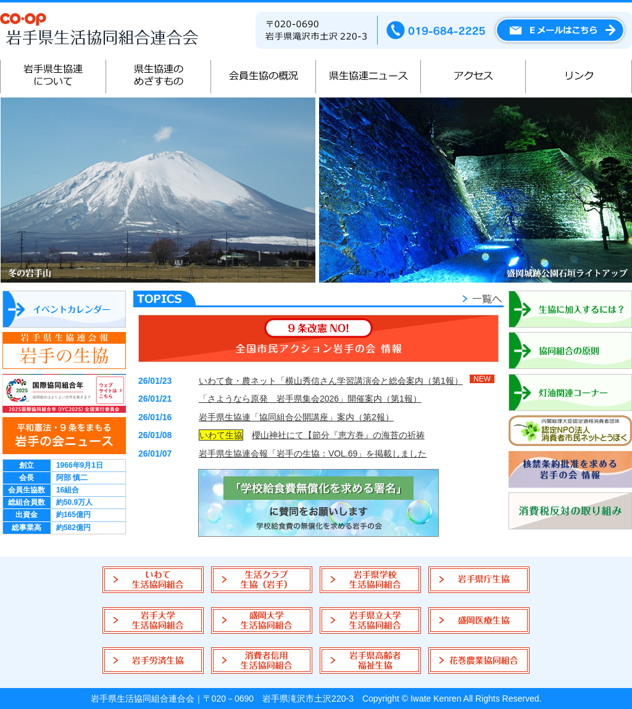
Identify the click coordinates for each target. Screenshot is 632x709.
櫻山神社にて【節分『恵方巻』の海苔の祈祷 (338, 435)
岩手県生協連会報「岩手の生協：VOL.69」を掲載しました (312, 453)
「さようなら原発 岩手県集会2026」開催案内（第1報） (310, 399)
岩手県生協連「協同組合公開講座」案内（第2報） (296, 417)
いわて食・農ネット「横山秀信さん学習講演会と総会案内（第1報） (331, 381)
